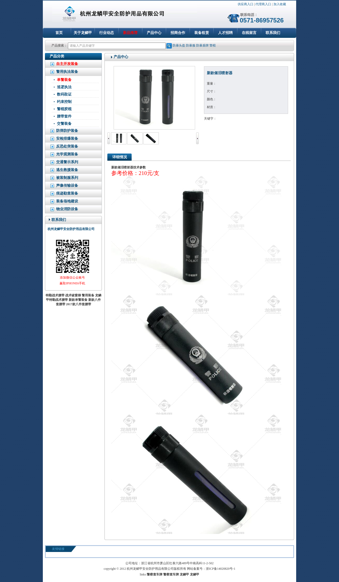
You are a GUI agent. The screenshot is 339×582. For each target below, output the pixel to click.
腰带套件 (64, 116)
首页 (59, 33)
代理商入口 (263, 4)
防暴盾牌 (202, 45)
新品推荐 (130, 33)
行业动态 (106, 33)
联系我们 (273, 33)
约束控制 (64, 102)
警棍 (212, 45)
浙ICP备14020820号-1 (220, 569)
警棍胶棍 (64, 109)
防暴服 (190, 45)
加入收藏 (279, 4)
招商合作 (178, 33)
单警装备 (64, 80)
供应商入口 (245, 4)
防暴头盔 (179, 45)
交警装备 (64, 124)
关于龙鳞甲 (83, 33)
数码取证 (64, 94)
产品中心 (154, 33)
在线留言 (249, 33)
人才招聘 (225, 33)
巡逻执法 (64, 87)
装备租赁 (201, 33)
